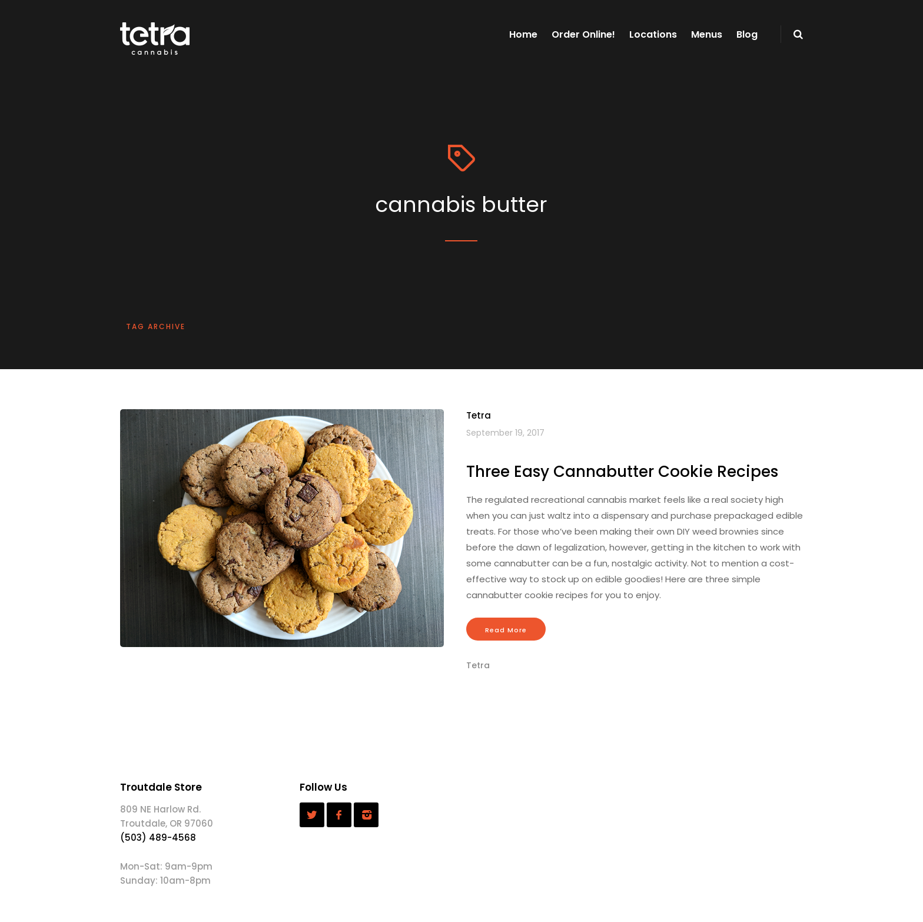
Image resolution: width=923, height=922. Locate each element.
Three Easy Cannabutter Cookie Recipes (622, 471)
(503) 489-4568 (158, 837)
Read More (506, 630)
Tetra (478, 415)
